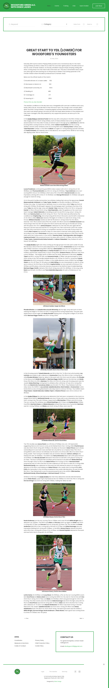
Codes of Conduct (20, 646)
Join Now (98, 6)
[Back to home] (19, 6)
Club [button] (74, 6)
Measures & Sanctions (21, 643)
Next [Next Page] (82, 618)
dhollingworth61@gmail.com (73, 646)
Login (42, 672)
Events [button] (57, 6)
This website (53, 672)
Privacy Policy (39, 640)
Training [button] (65, 6)
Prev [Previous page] (26, 618)
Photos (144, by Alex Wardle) (33, 102)
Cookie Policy (39, 646)
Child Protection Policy (42, 643)
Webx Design (57, 681)
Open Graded (84, 6)
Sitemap (64, 672)
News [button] (49, 6)
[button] (104, 664)
